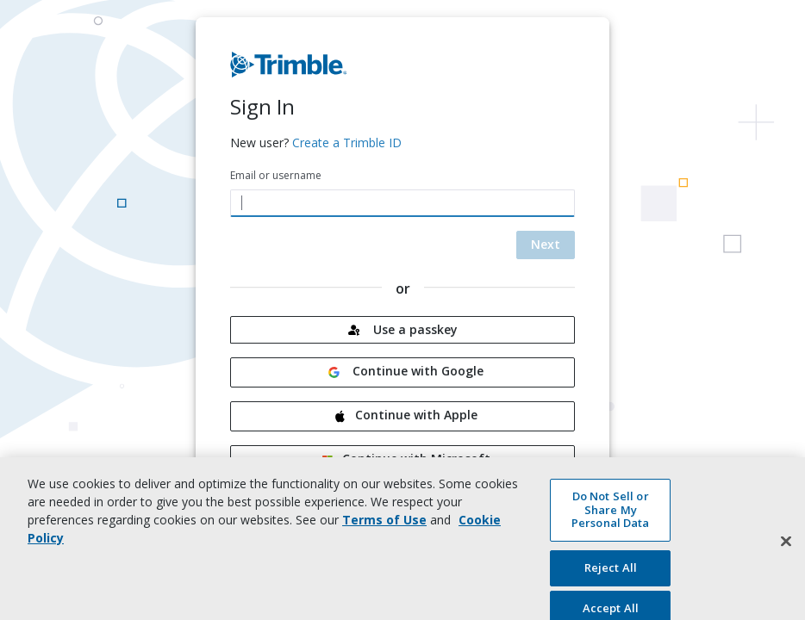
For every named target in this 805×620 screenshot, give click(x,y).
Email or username (275, 175)
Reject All (610, 573)
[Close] (786, 548)
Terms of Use (384, 526)
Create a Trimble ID (347, 142)
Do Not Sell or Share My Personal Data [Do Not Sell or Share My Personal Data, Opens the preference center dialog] (610, 515)
